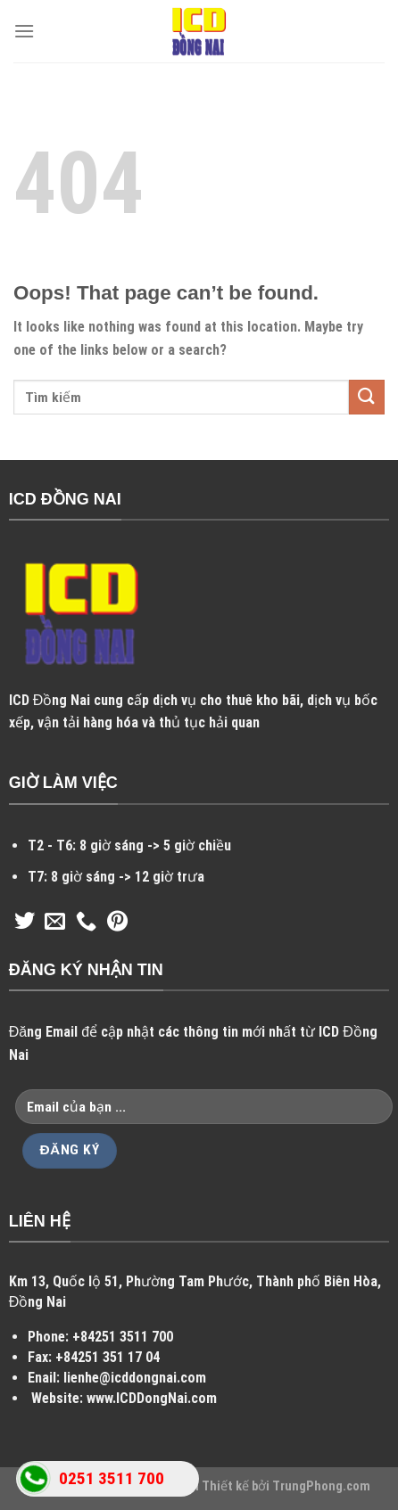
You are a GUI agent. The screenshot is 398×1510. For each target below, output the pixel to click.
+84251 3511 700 (122, 1336)
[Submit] (367, 397)
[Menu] (24, 31)
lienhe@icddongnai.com (134, 1377)
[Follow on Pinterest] (117, 922)
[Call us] (86, 922)
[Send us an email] (55, 922)
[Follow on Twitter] (24, 922)
